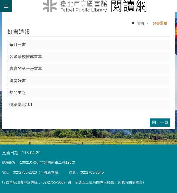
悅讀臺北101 (21, 104)
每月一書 (17, 44)
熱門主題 (17, 92)
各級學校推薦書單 (25, 56)
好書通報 (160, 23)
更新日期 (10, 153)
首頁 (140, 23)
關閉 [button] (6, 6)
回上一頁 (160, 122)
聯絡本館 (51, 172)
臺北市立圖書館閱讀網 (94, 6)
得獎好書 (17, 80)
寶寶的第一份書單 (25, 68)
